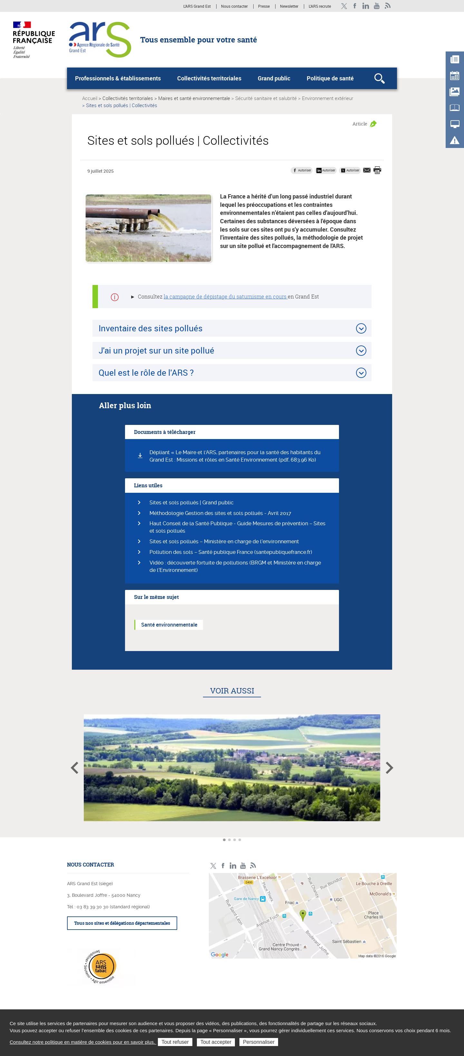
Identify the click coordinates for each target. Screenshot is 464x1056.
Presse (264, 6)
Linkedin (366, 6)
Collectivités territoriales (209, 78)
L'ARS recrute (320, 6)
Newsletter (289, 6)
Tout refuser (174, 1042)
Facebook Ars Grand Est (355, 6)
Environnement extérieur (327, 98)
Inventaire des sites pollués (151, 328)
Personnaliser (259, 1042)
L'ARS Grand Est (197, 6)
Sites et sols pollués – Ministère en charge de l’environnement (224, 541)
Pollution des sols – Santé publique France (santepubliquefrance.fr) (231, 552)
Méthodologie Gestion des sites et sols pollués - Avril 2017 (220, 513)
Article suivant (389, 768)
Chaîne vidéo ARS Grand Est (376, 6)
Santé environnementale (169, 624)
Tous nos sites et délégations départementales (122, 923)
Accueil (89, 98)
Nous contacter (234, 6)
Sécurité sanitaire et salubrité (266, 98)
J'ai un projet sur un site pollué (156, 350)
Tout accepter (215, 1042)
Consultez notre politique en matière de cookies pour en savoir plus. (83, 1042)
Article (360, 124)
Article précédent (74, 768)
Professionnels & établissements (118, 78)
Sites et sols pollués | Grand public (192, 503)
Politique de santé (330, 78)
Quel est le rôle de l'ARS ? (146, 372)
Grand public (274, 78)
